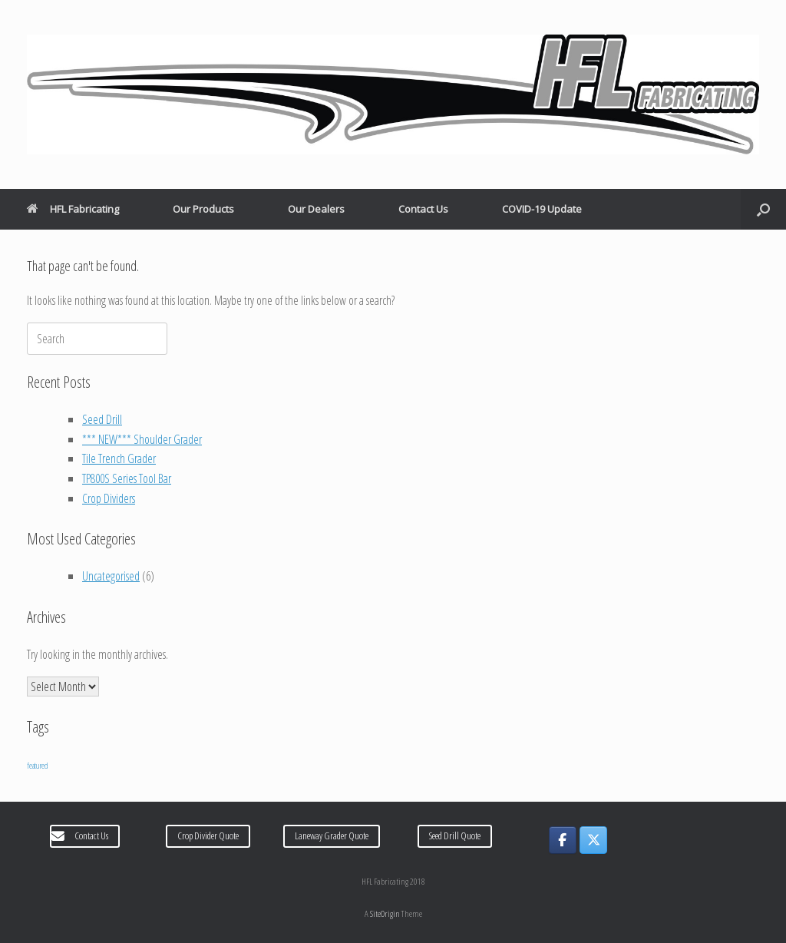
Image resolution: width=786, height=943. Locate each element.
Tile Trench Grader (119, 458)
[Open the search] (763, 209)
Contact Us (423, 209)
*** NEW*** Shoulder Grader (142, 439)
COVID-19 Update (542, 209)
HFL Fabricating (73, 209)
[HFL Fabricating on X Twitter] (594, 840)
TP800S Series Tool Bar (126, 478)
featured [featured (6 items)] (37, 765)
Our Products (203, 209)
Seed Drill (102, 419)
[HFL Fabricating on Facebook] (563, 840)
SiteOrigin (385, 913)
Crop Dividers (108, 498)
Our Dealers (316, 209)
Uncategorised (111, 575)
